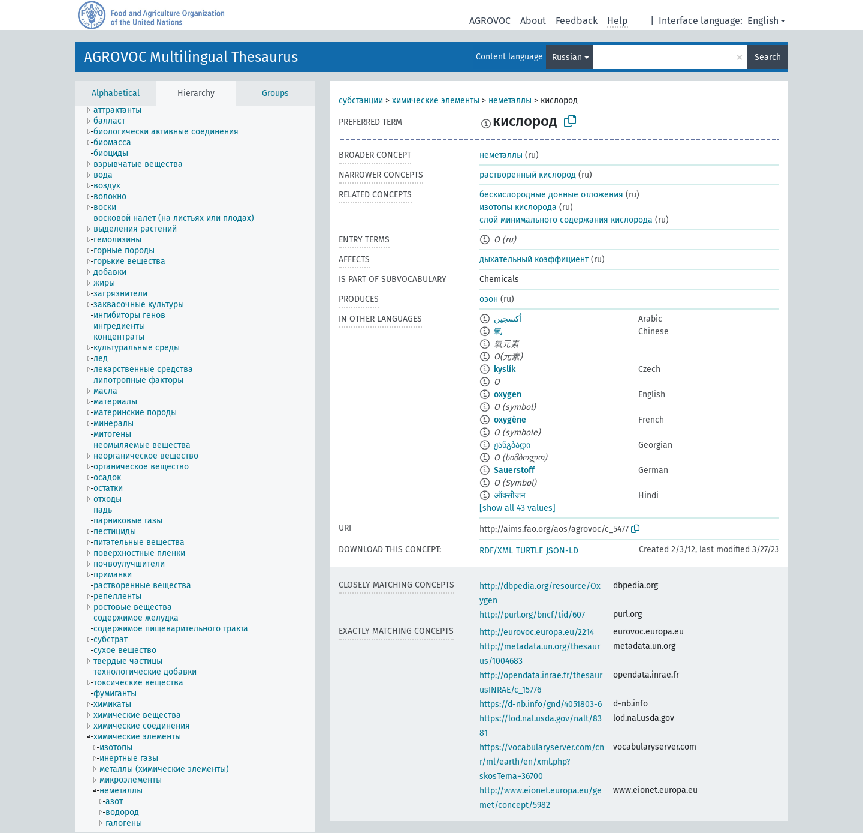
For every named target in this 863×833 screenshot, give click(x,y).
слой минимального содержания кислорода (566, 220)
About (533, 20)
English (762, 20)
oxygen (507, 394)
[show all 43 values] (517, 508)
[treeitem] (122, 110)
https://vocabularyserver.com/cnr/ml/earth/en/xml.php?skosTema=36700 (541, 761)
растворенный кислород (527, 175)
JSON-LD (562, 551)
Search (768, 57)
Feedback (577, 20)
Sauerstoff (514, 470)
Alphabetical (116, 93)
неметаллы (510, 100)
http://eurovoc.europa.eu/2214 (536, 632)
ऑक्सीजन (510, 495)
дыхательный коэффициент (534, 259)
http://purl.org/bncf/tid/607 (532, 615)
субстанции (361, 100)
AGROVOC (490, 20)
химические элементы (435, 100)
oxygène (510, 420)
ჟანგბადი (512, 445)
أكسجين (508, 319)
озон (488, 299)
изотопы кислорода (518, 207)
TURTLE (529, 551)
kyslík (504, 369)
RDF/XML (496, 551)
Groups (275, 93)
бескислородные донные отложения (551, 195)
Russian (567, 57)
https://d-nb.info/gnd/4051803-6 (540, 704)
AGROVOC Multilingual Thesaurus (191, 57)
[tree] (195, 469)
